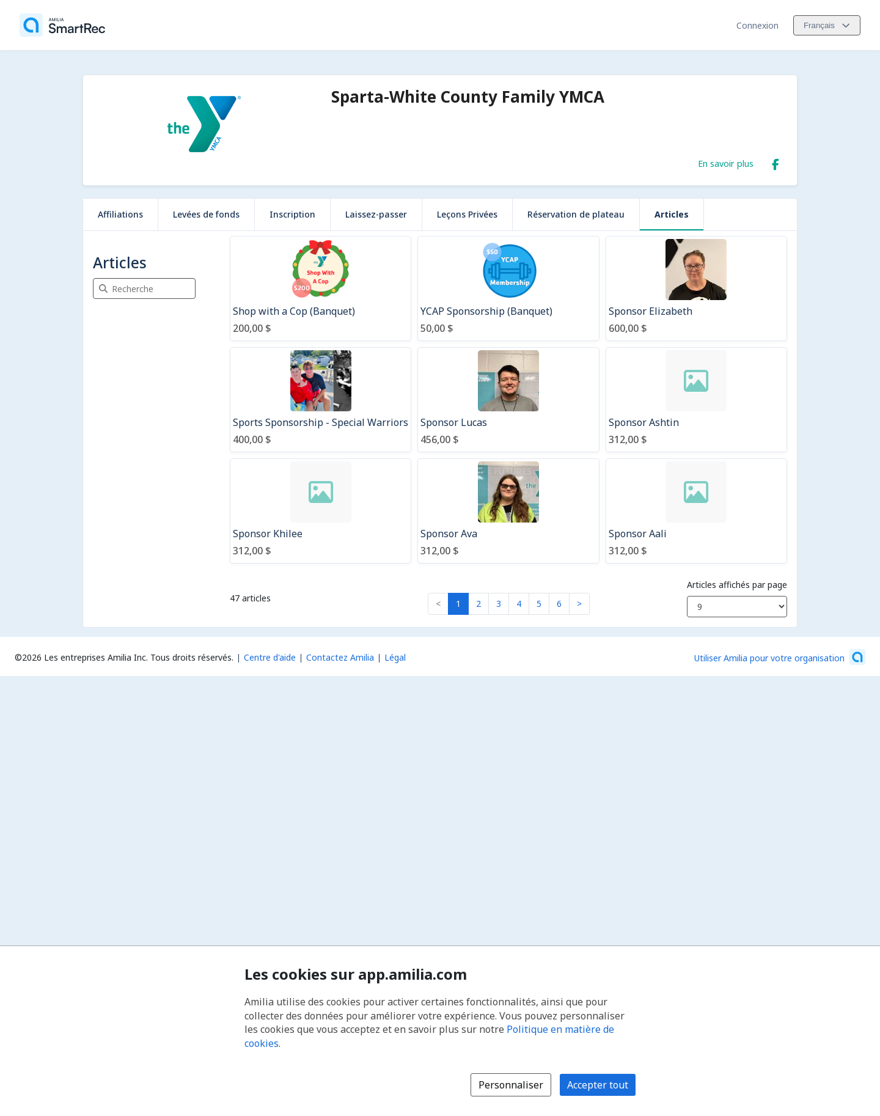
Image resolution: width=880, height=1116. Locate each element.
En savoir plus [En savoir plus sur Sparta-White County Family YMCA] (726, 163)
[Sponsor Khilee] (320, 510)
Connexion (757, 25)
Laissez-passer (376, 214)
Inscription (292, 214)
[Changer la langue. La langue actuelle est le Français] (826, 25)
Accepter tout (597, 1085)
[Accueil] (62, 25)
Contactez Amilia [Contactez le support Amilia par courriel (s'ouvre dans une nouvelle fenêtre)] (340, 657)
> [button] (579, 603)
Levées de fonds (206, 214)
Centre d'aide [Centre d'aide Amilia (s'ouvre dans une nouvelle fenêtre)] (270, 657)
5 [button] (539, 603)
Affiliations (120, 214)
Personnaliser (511, 1085)
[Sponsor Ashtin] (696, 399)
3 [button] (498, 603)
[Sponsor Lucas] (508, 399)
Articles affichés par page (737, 584)
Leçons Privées (467, 214)
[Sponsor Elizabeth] (696, 288)
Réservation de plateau (576, 214)
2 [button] (478, 603)
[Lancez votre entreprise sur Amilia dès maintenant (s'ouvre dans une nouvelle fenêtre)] (779, 657)
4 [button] (518, 603)
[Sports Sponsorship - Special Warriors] (320, 399)
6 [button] (559, 603)
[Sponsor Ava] (508, 510)
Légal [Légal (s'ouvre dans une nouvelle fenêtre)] (395, 657)
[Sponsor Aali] (696, 510)
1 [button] (458, 603)
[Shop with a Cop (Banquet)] (320, 288)
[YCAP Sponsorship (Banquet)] (508, 288)
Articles (671, 214)
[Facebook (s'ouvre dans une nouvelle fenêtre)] (775, 161)
